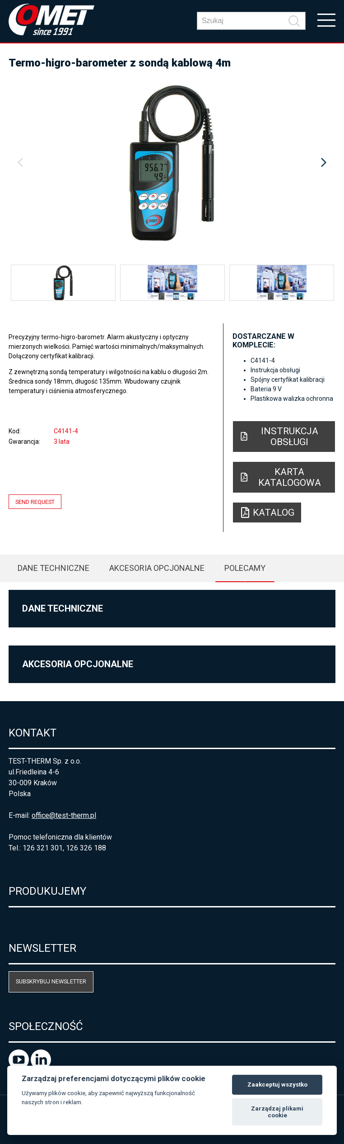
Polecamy (244, 568)
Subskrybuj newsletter (51, 981)
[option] (172, 163)
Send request (35, 501)
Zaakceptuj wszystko (277, 1084)
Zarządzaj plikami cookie (277, 1112)
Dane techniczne (53, 568)
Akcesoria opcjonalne (157, 568)
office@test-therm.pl (64, 815)
